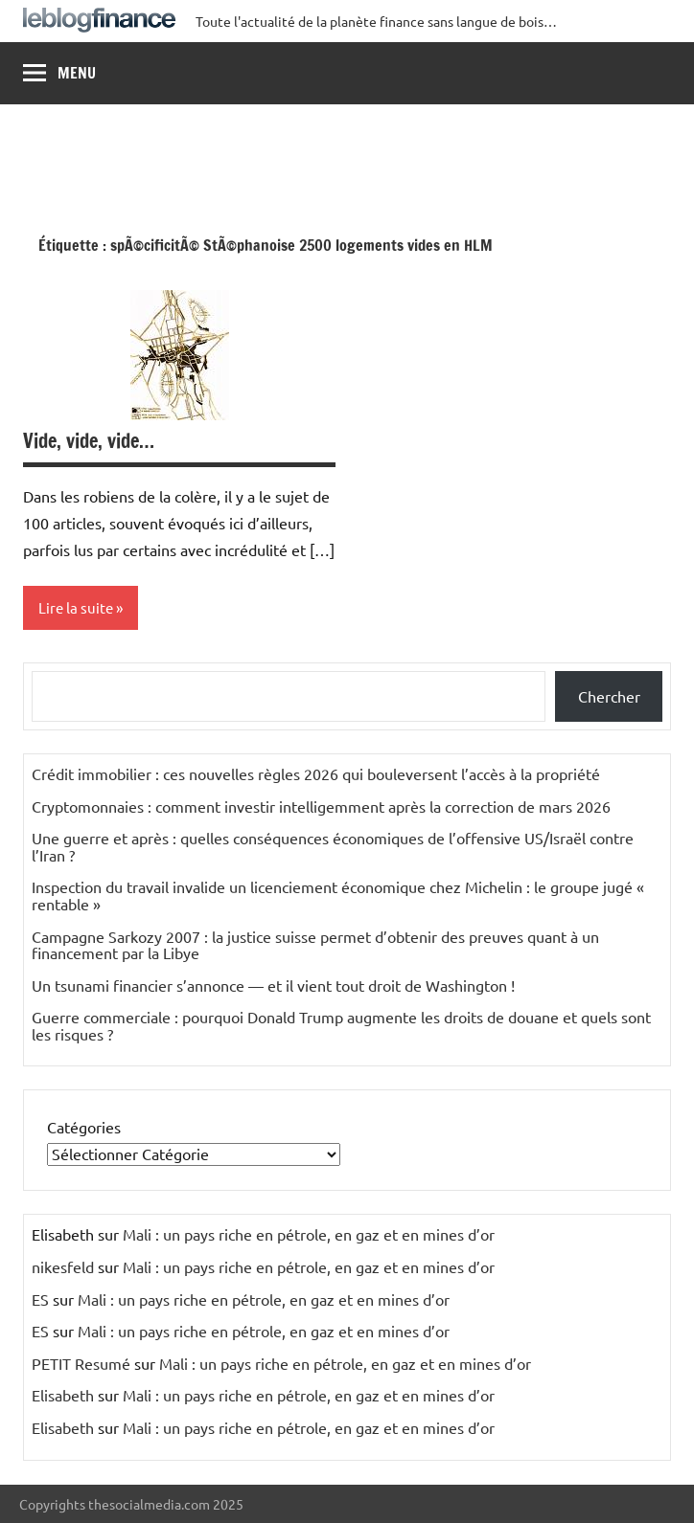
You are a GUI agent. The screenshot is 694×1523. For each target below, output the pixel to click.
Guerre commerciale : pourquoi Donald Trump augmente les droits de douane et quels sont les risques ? (341, 1025)
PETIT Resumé (81, 1363)
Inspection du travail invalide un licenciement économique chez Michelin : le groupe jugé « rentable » (338, 895)
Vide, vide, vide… (88, 441)
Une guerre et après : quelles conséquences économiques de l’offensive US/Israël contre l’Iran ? (333, 846)
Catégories (84, 1126)
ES (40, 1299)
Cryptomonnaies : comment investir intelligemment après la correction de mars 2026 (321, 806)
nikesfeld (63, 1266)
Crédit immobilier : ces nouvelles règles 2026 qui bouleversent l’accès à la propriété (316, 773)
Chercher (609, 696)
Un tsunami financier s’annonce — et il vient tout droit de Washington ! (273, 985)
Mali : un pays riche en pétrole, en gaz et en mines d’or (309, 1233)
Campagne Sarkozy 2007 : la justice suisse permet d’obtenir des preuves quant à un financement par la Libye (315, 945)
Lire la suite (75, 607)
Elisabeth (63, 1394)
